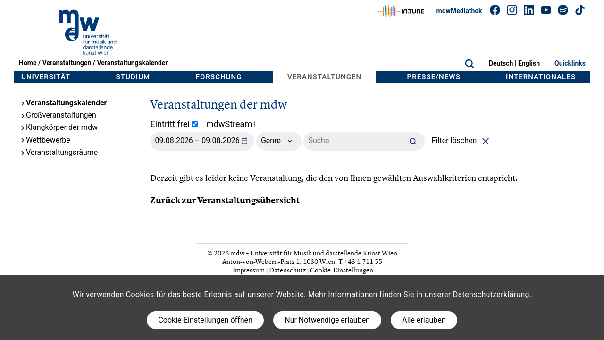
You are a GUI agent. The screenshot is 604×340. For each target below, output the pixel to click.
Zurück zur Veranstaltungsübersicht (225, 200)
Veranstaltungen (67, 63)
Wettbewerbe (44, 140)
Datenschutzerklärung (491, 294)
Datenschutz (287, 269)
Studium (133, 77)
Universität (45, 77)
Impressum (249, 269)
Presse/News (434, 77)
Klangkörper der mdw (58, 127)
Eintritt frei (174, 124)
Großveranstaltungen (57, 114)
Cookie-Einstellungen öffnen (205, 319)
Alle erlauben (423, 319)
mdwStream (233, 124)
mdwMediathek (459, 11)
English (529, 63)
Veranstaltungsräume (58, 152)
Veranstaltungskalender (132, 63)
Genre (279, 141)
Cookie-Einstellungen (341, 269)
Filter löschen (462, 140)
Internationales (541, 77)
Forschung (219, 77)
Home (27, 63)
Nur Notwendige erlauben (327, 319)
